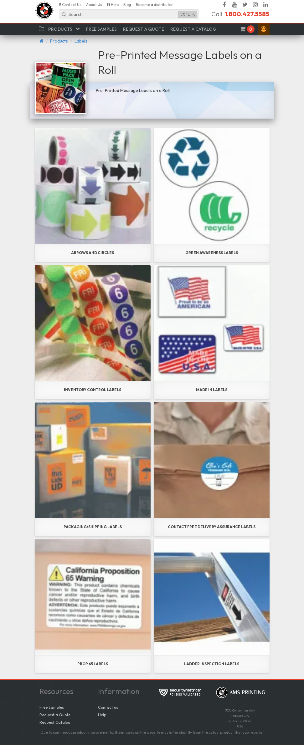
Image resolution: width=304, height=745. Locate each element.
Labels (81, 41)
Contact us (108, 707)
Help (102, 714)
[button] (264, 29)
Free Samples (51, 707)
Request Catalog (54, 722)
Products (59, 41)
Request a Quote (54, 714)
